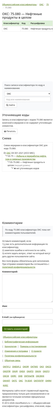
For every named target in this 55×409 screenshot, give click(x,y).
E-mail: (13, 317)
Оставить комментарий (16, 329)
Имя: (4, 306)
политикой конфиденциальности (18, 267)
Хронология (10, 346)
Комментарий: (10, 271)
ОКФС (13, 376)
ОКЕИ (22, 371)
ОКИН (38, 371)
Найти (10, 105)
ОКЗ (42, 366)
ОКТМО (34, 366)
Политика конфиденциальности (20, 355)
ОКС (9, 153)
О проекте (36, 351)
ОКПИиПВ (29, 376)
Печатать (10, 131)
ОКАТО (30, 371)
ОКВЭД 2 (16, 366)
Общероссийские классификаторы (20, 337)
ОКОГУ (46, 371)
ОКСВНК (40, 376)
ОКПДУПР (39, 380)
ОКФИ (48, 380)
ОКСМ (6, 376)
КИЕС (5, 385)
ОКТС (14, 380)
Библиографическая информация (21, 341)
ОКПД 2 (7, 366)
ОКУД (15, 371)
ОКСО (48, 366)
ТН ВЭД (28, 380)
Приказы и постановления (33, 346)
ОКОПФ (6, 371)
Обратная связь (12, 360)
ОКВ (20, 376)
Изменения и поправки (16, 351)
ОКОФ (26, 366)
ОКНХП (6, 380)
